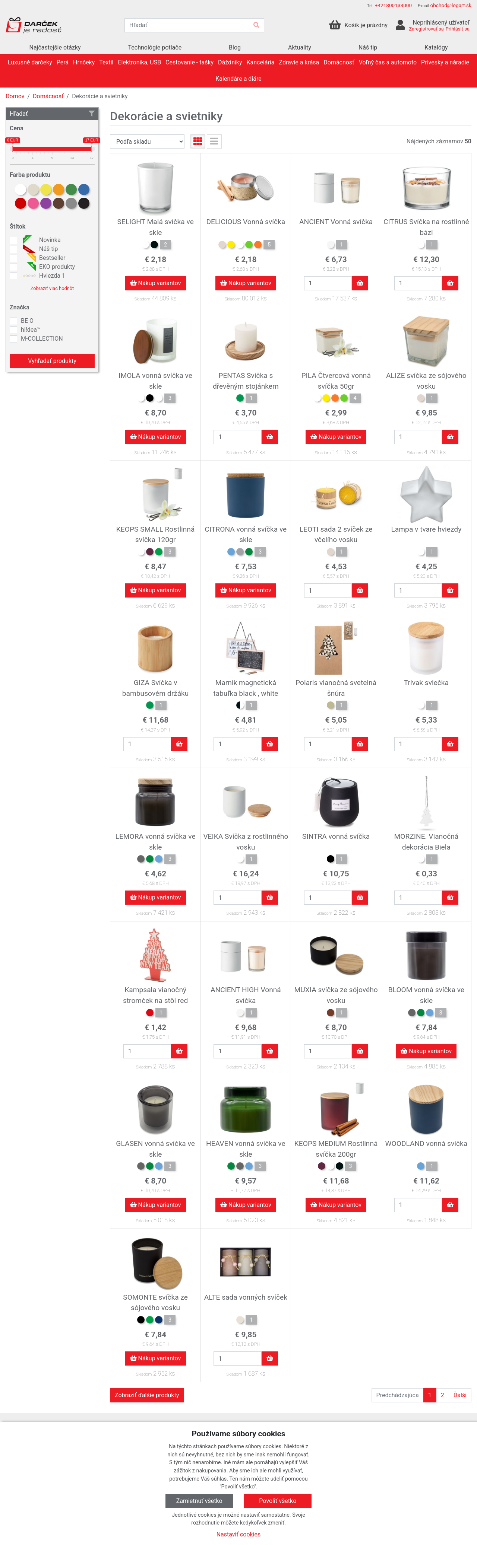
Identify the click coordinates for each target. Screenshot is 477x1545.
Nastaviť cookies (239, 1534)
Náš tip (39, 249)
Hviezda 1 (43, 275)
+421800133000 (393, 5)
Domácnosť (48, 96)
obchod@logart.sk (450, 5)
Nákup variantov (155, 283)
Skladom (142, 299)
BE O (27, 320)
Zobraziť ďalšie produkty (147, 1395)
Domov (15, 96)
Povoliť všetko (277, 1500)
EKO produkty (48, 266)
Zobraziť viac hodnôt (52, 288)
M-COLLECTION (42, 338)
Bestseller (43, 258)
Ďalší (460, 1395)
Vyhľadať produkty (52, 360)
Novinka (41, 240)
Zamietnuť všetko (199, 1500)
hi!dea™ (31, 329)
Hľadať (52, 113)
